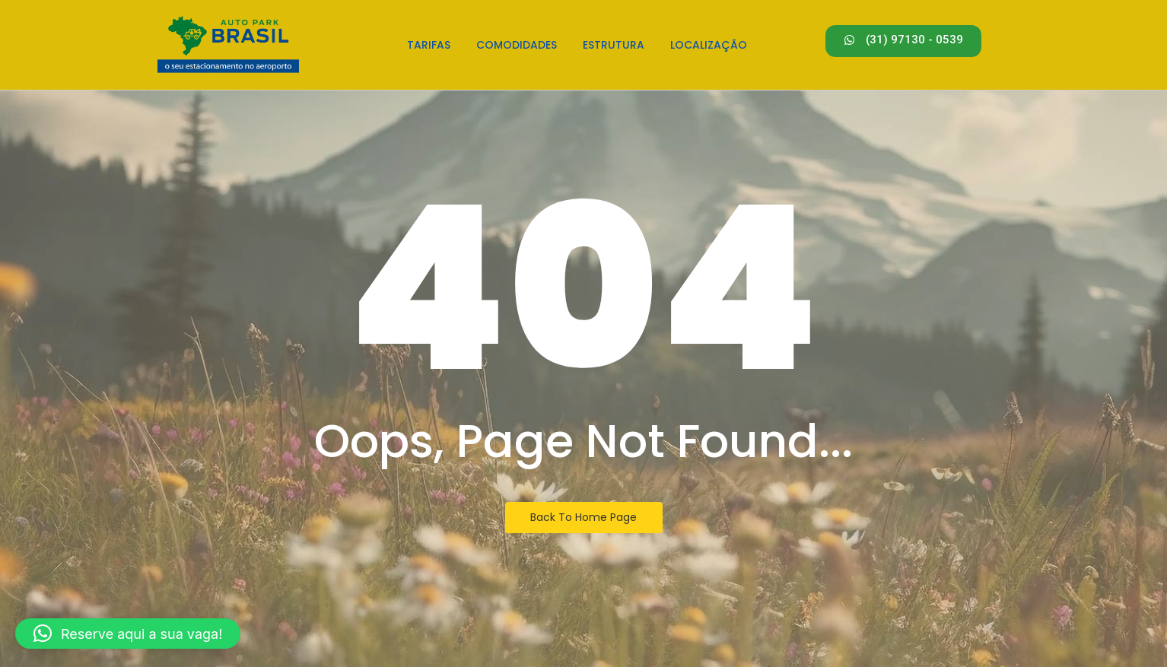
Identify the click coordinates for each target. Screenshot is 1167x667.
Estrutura (613, 44)
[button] (127, 633)
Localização (708, 44)
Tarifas (428, 44)
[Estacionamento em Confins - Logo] (228, 43)
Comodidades (516, 44)
